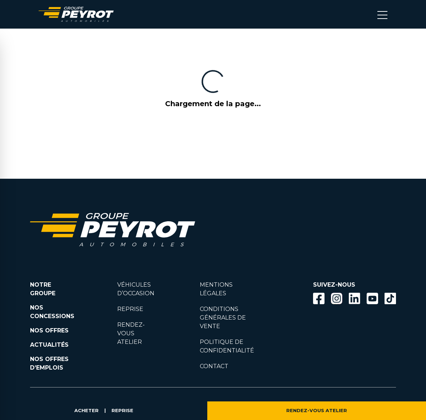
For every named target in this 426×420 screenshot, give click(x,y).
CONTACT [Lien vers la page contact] (214, 366)
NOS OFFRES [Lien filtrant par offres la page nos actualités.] (49, 330)
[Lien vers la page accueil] (76, 14)
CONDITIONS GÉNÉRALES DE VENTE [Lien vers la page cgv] (223, 318)
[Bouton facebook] (319, 298)
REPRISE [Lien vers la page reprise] (130, 309)
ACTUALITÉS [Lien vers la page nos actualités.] (49, 344)
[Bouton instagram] (336, 298)
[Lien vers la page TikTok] (390, 300)
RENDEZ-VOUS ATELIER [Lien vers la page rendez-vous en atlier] (131, 333)
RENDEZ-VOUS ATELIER (316, 411)
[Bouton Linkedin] (354, 298)
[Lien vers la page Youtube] (372, 300)
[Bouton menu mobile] (382, 14)
